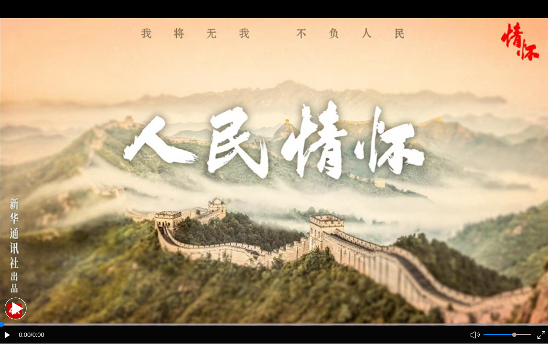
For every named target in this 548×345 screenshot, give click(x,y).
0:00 (25, 334)
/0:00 (37, 334)
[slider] (514, 335)
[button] (15, 308)
